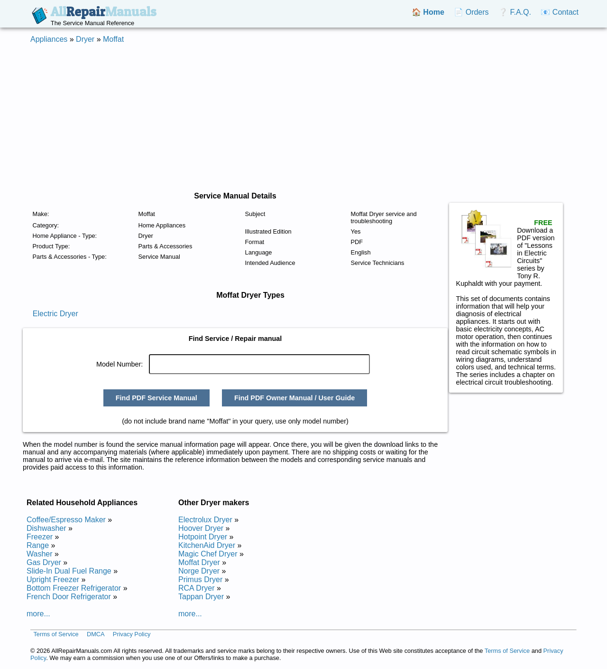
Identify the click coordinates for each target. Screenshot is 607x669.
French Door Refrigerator (69, 597)
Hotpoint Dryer (202, 537)
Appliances (48, 39)
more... (38, 614)
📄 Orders (471, 12)
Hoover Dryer (200, 528)
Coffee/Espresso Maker (66, 520)
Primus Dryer (200, 579)
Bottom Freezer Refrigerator (74, 588)
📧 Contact (560, 12)
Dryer (85, 39)
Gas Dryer (44, 562)
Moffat (113, 39)
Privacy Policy (132, 634)
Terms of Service (55, 634)
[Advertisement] (303, 117)
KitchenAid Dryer (206, 545)
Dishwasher (46, 528)
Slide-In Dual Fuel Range (69, 571)
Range (38, 545)
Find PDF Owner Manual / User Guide (294, 398)
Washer (40, 554)
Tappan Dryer (201, 597)
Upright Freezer (53, 579)
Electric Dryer (55, 314)
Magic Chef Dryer (207, 554)
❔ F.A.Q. (514, 12)
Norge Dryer (199, 571)
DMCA (96, 634)
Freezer (40, 537)
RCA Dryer (196, 588)
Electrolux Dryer (205, 520)
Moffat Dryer (199, 562)
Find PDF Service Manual (156, 398)
